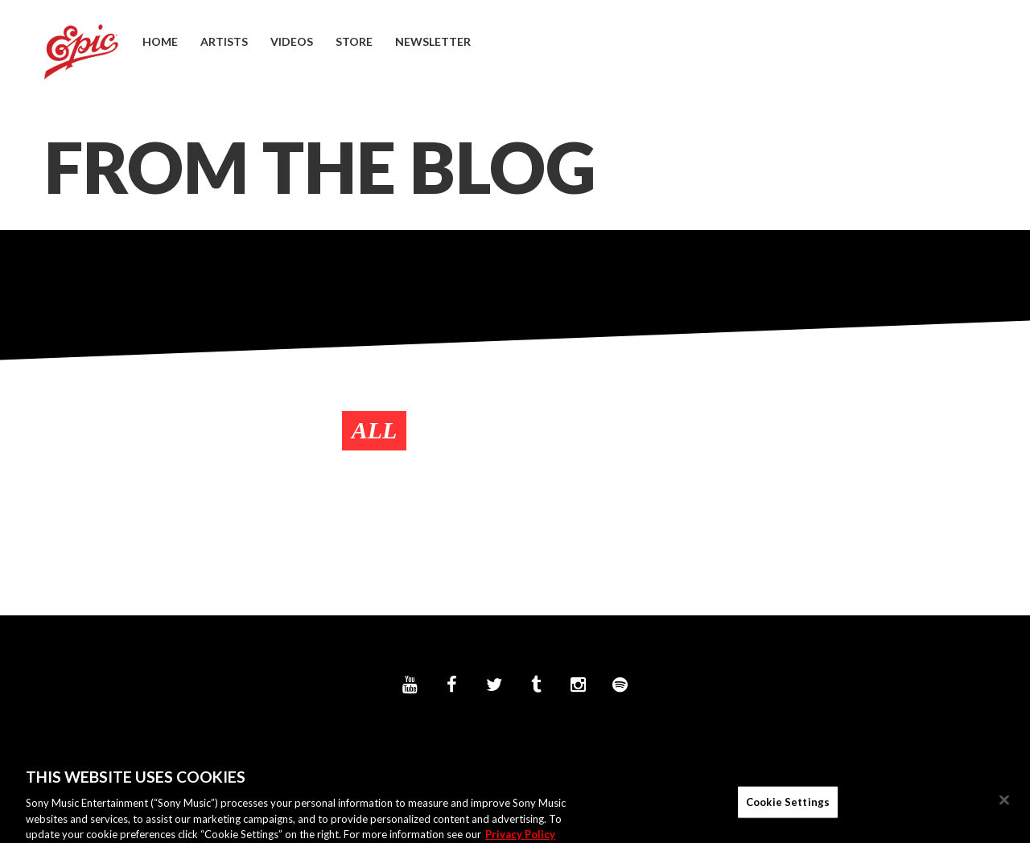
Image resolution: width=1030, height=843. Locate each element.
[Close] (1004, 804)
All (375, 430)
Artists (224, 41)
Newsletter (433, 41)
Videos (291, 41)
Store (354, 41)
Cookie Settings (788, 806)
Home (160, 41)
